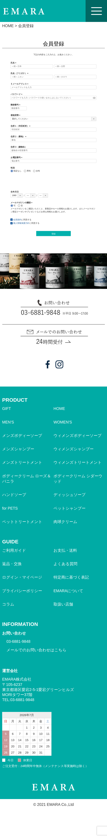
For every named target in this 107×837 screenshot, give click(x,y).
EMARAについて (68, 591)
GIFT (6, 408)
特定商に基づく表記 (71, 577)
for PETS (10, 508)
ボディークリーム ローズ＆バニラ (26, 479)
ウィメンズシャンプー (74, 449)
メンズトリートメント (22, 462)
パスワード (17, 94)
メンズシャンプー (18, 449)
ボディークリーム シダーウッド (78, 479)
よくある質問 (65, 564)
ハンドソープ (14, 495)
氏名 (14, 63)
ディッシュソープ (70, 495)
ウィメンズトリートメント (78, 462)
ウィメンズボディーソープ (78, 435)
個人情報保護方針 (21, 223)
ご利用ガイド (14, 550)
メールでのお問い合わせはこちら (36, 650)
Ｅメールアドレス (20, 84)
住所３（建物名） (19, 147)
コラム (8, 604)
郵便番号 (16, 105)
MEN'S (8, 422)
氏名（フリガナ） (20, 73)
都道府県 (16, 115)
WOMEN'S (63, 422)
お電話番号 (17, 157)
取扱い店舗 (63, 604)
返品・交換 (12, 564)
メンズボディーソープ (22, 435)
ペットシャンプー (70, 508)
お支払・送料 (65, 550)
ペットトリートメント (22, 522)
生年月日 (15, 192)
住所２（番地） (19, 136)
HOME (8, 26)
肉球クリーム (65, 522)
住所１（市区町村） (21, 126)
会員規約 (17, 219)
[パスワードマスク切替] (94, 98)
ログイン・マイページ (22, 577)
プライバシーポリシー (22, 591)
